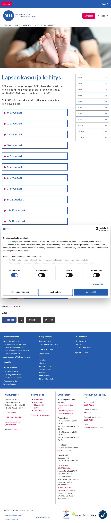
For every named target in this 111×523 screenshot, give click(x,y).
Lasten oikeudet (9, 384)
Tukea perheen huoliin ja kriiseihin (16, 350)
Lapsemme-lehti (45, 369)
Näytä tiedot (98, 284)
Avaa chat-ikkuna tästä (93, 427)
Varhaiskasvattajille (10, 371)
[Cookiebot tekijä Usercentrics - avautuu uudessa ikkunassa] (97, 229)
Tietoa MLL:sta (46, 349)
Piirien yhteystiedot (46, 379)
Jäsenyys (42, 363)
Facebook (9, 319)
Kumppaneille (45, 336)
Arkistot (42, 360)
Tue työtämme (82, 336)
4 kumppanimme (16, 242)
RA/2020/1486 (64, 468)
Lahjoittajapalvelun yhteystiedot (13, 423)
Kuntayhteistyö (45, 341)
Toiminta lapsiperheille (12, 354)
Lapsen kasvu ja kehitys (45, 25)
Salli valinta (55, 292)
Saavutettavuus (11, 519)
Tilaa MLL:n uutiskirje (40, 415)
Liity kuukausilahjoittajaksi (67, 409)
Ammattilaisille (10, 367)
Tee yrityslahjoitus (65, 413)
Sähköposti (33, 319)
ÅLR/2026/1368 (64, 487)
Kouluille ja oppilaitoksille (13, 375)
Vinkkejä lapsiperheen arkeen (14, 347)
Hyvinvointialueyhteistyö (48, 344)
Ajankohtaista (81, 352)
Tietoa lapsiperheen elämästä (14, 344)
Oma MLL (17, 429)
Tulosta (49, 319)
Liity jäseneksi (80, 341)
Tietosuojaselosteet (13, 515)
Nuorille (7, 362)
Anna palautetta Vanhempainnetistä (17, 357)
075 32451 (11, 412)
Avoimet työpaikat (46, 366)
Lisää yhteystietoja (13, 417)
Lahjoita (6, 4)
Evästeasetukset (43, 517)
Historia (42, 357)
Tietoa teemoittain (10, 381)
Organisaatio (44, 353)
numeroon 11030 (65, 450)
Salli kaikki (91, 292)
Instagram (38, 402)
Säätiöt (42, 372)
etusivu (7, 25)
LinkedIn (38, 405)
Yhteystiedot (44, 376)
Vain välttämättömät (20, 292)
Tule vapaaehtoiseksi (83, 347)
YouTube (38, 410)
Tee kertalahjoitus (65, 405)
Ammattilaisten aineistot (13, 378)
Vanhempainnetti (22, 25)
